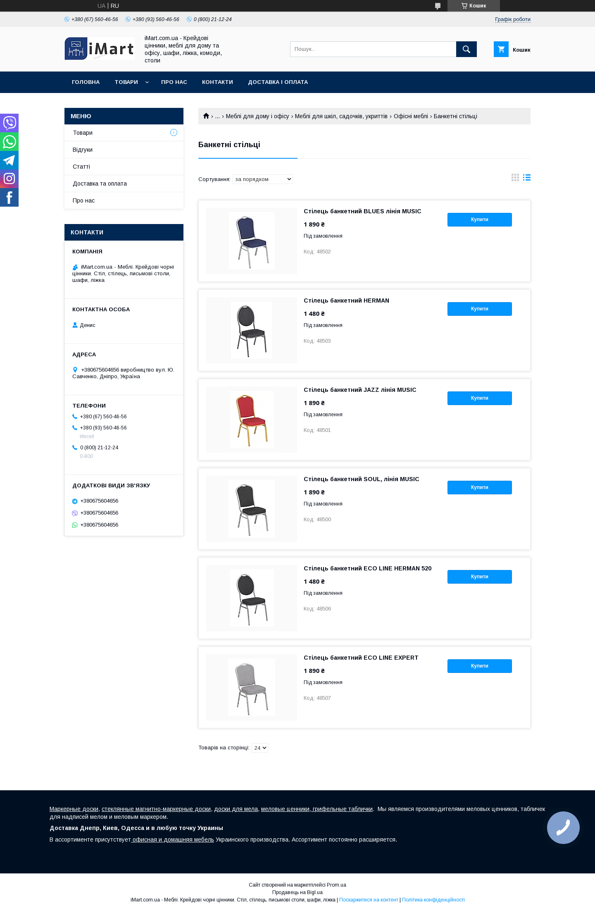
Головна (86, 82)
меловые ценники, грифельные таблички (317, 809)
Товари (126, 82)
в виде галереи (515, 179)
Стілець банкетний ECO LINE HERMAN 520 (367, 568)
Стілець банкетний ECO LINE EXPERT (361, 657)
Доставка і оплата (278, 82)
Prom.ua (336, 885)
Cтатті (81, 166)
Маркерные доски (74, 809)
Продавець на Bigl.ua (297, 892)
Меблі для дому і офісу (257, 116)
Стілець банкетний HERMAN (346, 300)
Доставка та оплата (100, 183)
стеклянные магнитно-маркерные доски (156, 809)
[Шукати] (466, 49)
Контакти (217, 82)
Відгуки (83, 149)
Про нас (174, 82)
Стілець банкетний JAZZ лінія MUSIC (360, 389)
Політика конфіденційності (433, 900)
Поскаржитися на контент (368, 900)
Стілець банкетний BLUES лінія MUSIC (362, 211)
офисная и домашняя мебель (172, 839)
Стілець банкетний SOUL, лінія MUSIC (361, 479)
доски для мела (236, 809)
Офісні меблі (411, 116)
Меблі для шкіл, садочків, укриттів (341, 116)
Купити (479, 219)
